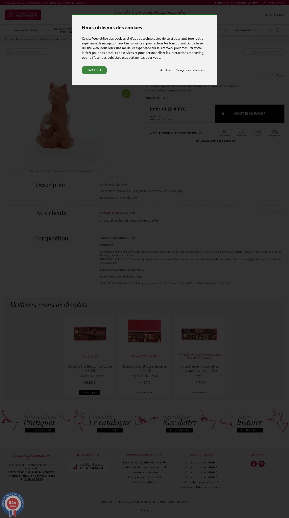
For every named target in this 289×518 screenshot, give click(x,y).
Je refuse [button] (165, 70)
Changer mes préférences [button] (190, 70)
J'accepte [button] (94, 70)
